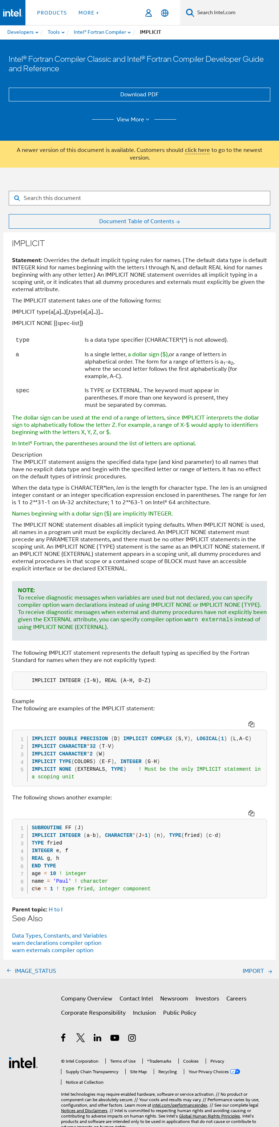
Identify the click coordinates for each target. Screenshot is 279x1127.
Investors (207, 998)
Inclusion (144, 1012)
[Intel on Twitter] (80, 1039)
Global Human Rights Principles (209, 1116)
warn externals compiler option (52, 950)
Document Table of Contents (136, 221)
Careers (236, 998)
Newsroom (174, 998)
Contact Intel (136, 998)
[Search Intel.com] (236, 13)
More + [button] (88, 12)
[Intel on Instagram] (132, 1039)
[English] (164, 12)
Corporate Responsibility (93, 1012)
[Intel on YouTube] (115, 1039)
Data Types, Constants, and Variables (59, 935)
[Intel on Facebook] (63, 1039)
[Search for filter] (139, 198)
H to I (55, 909)
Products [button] (52, 12)
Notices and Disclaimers (84, 1110)
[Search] (190, 12)
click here (197, 150)
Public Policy (179, 1012)
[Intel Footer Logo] (23, 1062)
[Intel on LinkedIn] (98, 1039)
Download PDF (139, 94)
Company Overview (86, 998)
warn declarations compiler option (56, 943)
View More (134, 119)
